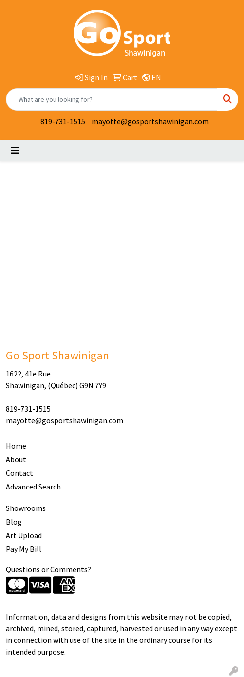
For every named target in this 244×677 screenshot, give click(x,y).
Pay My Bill (23, 549)
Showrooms (26, 508)
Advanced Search (33, 486)
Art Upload (24, 535)
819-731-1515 (62, 121)
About (16, 459)
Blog (14, 522)
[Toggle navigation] (15, 150)
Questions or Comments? (48, 569)
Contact (19, 473)
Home (16, 446)
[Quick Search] (112, 99)
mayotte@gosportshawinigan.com (150, 121)
